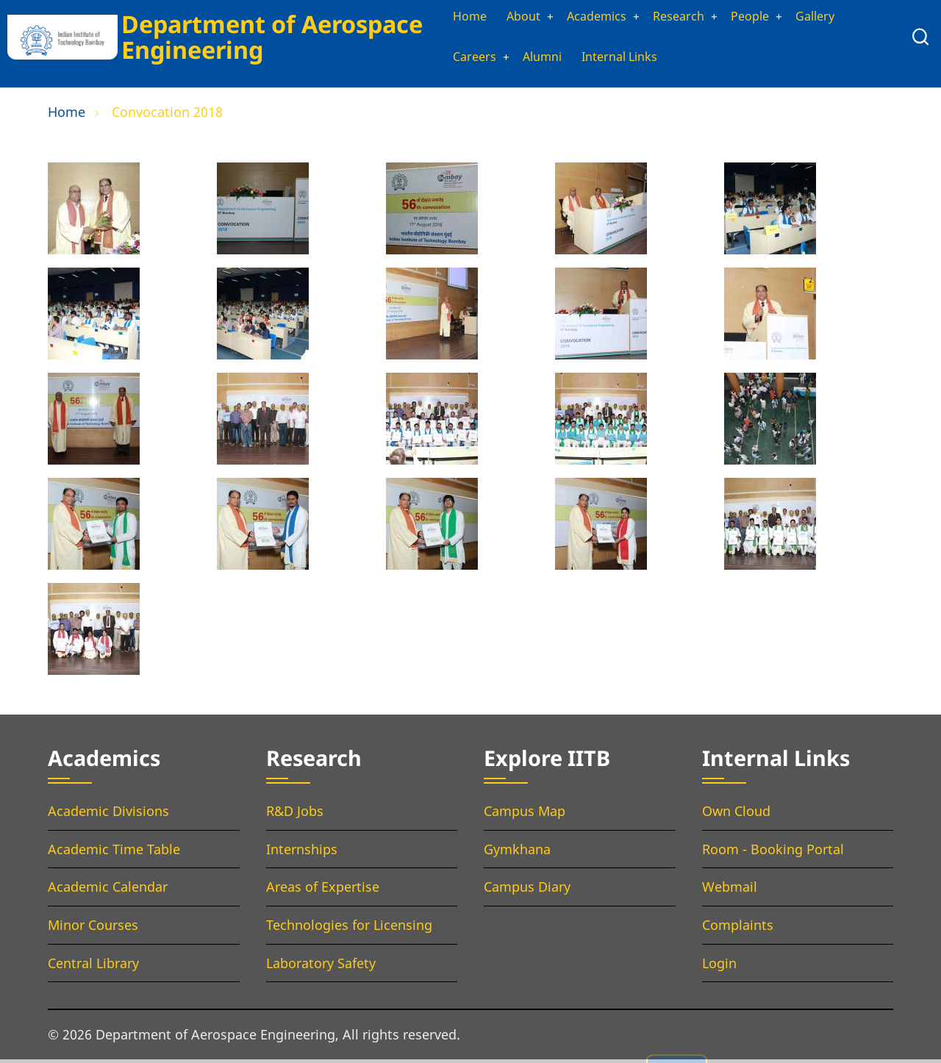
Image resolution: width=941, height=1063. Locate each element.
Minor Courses (93, 929)
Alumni (531, 60)
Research (681, 17)
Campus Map (524, 815)
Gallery (828, 17)
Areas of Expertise (322, 891)
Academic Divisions (108, 815)
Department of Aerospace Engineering (267, 38)
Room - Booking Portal (773, 853)
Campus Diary (527, 891)
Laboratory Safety (321, 967)
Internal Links (616, 60)
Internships (301, 853)
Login (719, 967)
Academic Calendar (108, 891)
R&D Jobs (294, 815)
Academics (592, 17)
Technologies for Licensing (349, 929)
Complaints (737, 929)
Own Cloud (736, 815)
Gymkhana (517, 853)
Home (454, 17)
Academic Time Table (114, 853)
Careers (458, 60)
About (512, 17)
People (758, 17)
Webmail (729, 891)
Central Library (93, 967)
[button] (94, 217)
